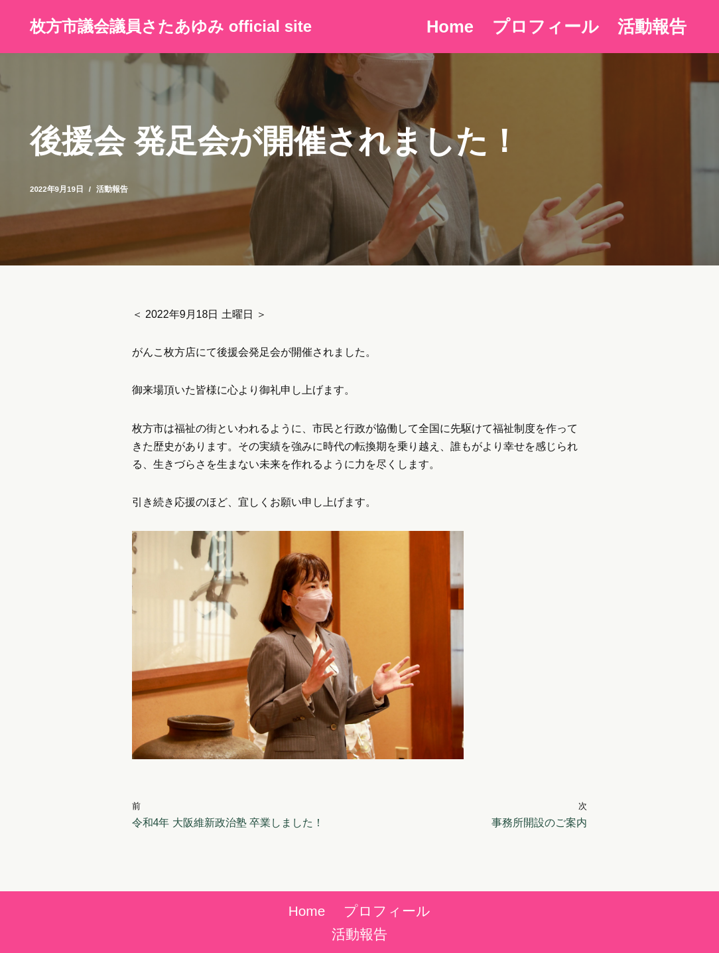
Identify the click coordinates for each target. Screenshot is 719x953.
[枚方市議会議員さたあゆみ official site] (171, 26)
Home (450, 26)
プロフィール (545, 26)
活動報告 (652, 26)
